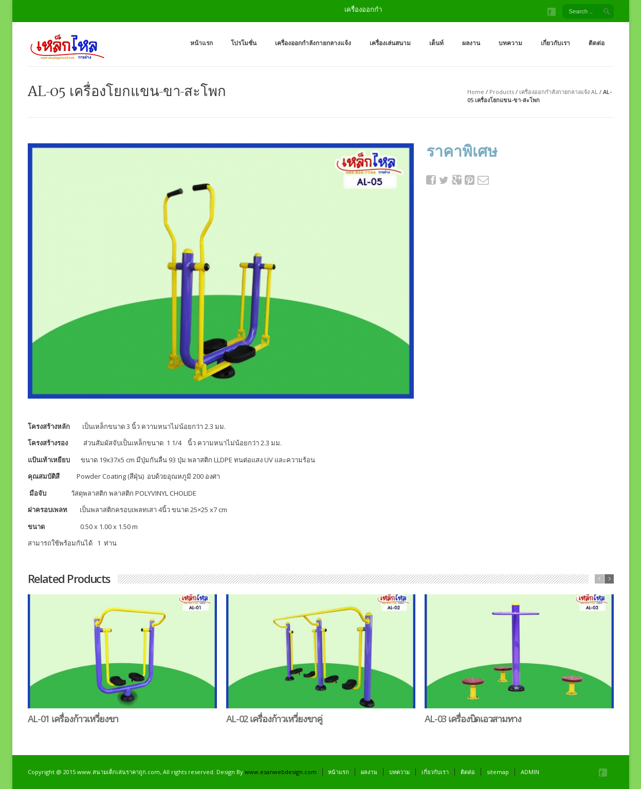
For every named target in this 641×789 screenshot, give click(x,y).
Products (501, 92)
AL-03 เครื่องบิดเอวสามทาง (473, 718)
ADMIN (530, 772)
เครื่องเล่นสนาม (390, 43)
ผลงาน (471, 43)
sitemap (498, 772)
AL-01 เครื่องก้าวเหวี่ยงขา (73, 718)
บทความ (510, 43)
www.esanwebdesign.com (281, 772)
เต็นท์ (436, 43)
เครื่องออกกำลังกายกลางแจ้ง (313, 43)
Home (475, 92)
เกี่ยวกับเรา (555, 43)
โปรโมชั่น (244, 43)
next (609, 579)
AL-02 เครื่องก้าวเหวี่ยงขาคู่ (274, 718)
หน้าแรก (201, 43)
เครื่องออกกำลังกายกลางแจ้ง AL (558, 92)
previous (599, 579)
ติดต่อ (597, 43)
